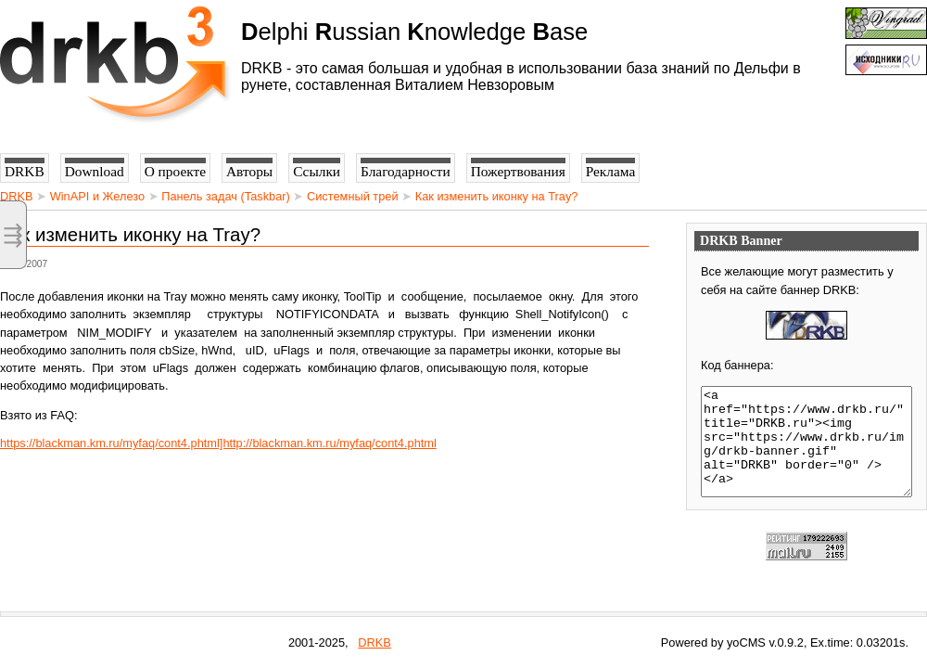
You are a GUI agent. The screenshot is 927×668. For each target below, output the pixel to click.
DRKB (16, 196)
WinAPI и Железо (97, 196)
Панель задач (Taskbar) (225, 196)
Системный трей (353, 196)
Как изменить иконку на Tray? (496, 196)
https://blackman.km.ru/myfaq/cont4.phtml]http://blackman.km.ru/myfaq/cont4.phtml (218, 443)
